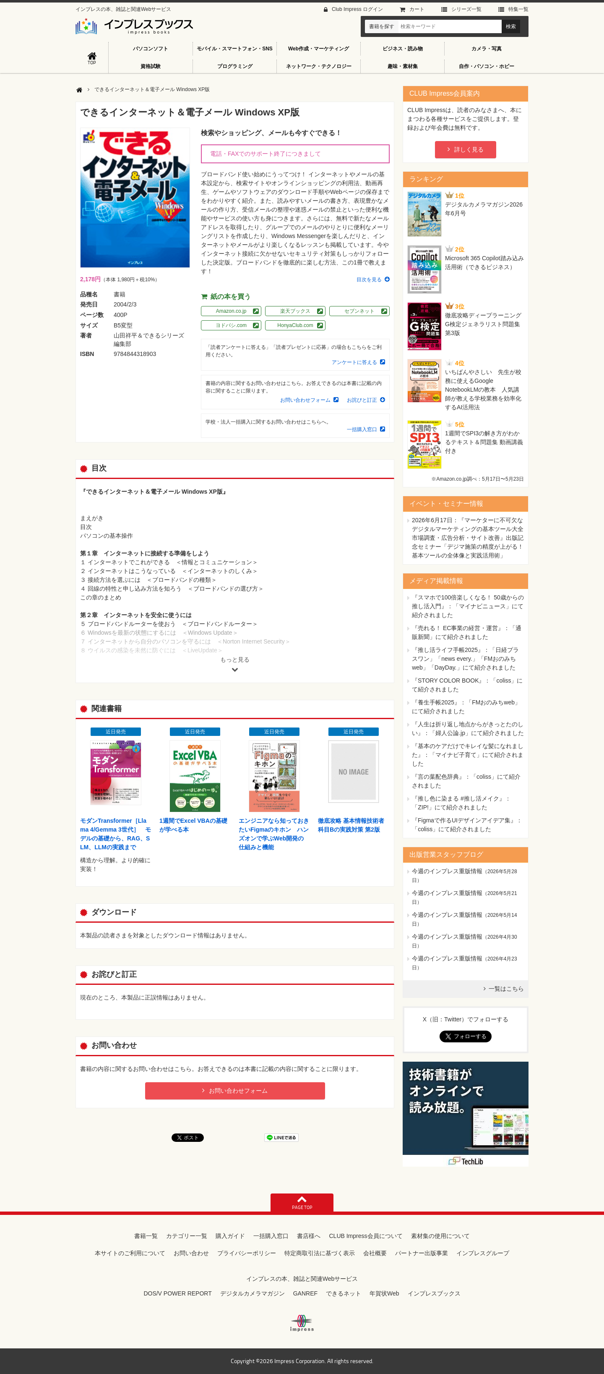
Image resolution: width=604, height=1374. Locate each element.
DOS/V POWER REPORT (177, 1293)
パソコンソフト (150, 49)
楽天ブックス (295, 311)
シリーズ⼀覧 (466, 9)
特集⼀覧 (518, 9)
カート (416, 9)
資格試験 (151, 66)
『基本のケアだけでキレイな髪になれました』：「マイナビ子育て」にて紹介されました (467, 755)
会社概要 (375, 1253)
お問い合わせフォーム (305, 400)
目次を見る (369, 280)
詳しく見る (469, 149)
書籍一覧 (146, 1236)
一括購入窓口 (362, 429)
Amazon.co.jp (231, 311)
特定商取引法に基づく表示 (319, 1253)
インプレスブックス (434, 1293)
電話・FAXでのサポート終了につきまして (265, 153)
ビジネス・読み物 (403, 49)
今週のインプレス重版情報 (447, 871)
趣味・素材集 (403, 66)
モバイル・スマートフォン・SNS (235, 49)
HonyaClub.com (295, 325)
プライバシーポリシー (246, 1253)
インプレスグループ (482, 1253)
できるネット (343, 1293)
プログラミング (235, 66)
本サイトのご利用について (130, 1253)
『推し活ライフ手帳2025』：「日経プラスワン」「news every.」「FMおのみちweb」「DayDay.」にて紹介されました (465, 658)
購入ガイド (230, 1236)
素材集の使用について (440, 1236)
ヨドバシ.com (231, 325)
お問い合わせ (191, 1253)
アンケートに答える (354, 362)
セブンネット (359, 311)
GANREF (305, 1293)
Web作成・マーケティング (318, 49)
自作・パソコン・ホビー (486, 66)
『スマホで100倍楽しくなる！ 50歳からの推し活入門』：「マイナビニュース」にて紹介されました (468, 606)
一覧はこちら (506, 988)
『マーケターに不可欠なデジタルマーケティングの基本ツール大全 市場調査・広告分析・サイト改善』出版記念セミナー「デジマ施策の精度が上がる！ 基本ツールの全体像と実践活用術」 (467, 538)
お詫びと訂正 (362, 400)
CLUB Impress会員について (365, 1236)
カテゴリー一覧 (186, 1236)
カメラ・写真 (486, 49)
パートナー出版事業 (421, 1253)
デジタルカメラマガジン (252, 1293)
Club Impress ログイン (357, 9)
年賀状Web (384, 1293)
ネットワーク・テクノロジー (318, 66)
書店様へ (308, 1236)
